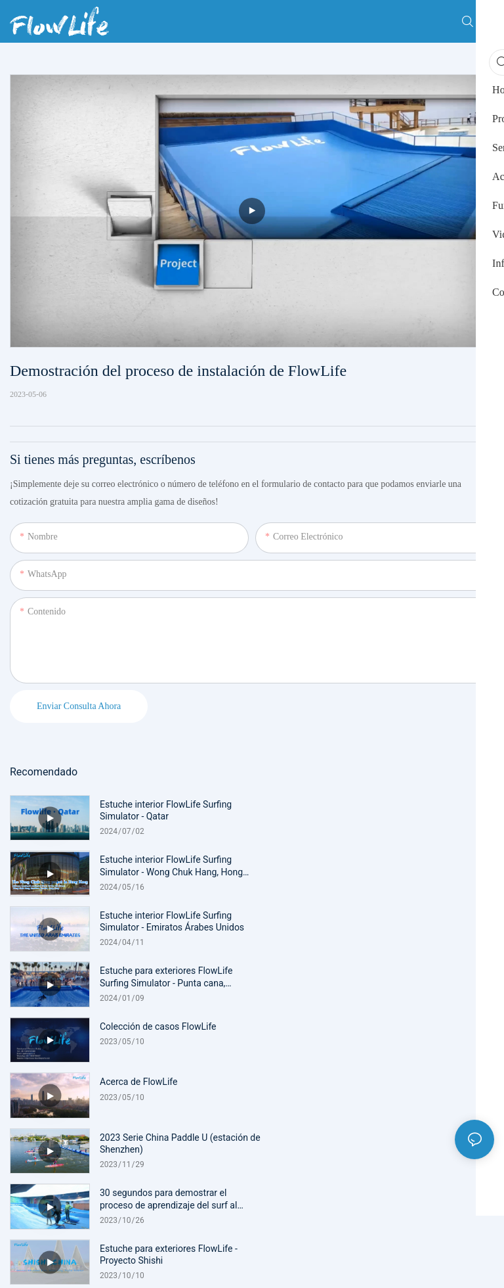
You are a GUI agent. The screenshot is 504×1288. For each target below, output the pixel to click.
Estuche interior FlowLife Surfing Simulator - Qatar (166, 810)
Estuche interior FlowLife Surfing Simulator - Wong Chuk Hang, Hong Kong (413, 810)
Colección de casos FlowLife (158, 915)
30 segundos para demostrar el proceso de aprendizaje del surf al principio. (410, 976)
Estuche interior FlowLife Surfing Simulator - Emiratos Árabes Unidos (172, 865)
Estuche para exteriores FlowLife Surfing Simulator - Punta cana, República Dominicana (408, 865)
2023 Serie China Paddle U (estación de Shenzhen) (174, 976)
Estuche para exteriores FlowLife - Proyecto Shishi (169, 1032)
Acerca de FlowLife (380, 915)
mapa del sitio (333, 1112)
